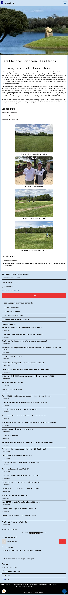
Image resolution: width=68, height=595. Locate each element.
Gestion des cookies (39, 592)
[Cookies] (4, 591)
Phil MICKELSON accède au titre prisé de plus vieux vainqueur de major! (26, 396)
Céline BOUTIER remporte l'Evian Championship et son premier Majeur (26, 369)
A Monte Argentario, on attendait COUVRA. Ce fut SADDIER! (22, 328)
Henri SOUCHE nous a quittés (12, 389)
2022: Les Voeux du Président (12, 383)
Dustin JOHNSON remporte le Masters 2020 (17, 456)
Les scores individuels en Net (10, 119)
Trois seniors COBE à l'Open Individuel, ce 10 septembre (21, 475)
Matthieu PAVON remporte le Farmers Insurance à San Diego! (23, 363)
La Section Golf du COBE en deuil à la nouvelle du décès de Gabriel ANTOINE (28, 376)
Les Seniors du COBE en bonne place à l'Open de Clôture (21, 462)
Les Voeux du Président (10, 436)
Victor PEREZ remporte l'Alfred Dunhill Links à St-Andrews (21, 502)
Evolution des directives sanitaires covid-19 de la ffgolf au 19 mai (24, 403)
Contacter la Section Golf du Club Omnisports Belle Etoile (21, 550)
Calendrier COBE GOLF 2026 (11, 307)
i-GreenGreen (30, 586)
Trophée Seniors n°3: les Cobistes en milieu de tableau (20, 482)
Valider (34, 295)
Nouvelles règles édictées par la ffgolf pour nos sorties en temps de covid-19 (29, 422)
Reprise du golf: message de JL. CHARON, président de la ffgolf (24, 449)
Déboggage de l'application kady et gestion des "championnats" (24, 416)
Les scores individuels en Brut (10, 116)
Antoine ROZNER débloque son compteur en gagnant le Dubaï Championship (28, 442)
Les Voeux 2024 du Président (12, 356)
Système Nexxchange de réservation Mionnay (16, 319)
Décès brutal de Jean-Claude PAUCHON (15, 469)
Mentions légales (27, 592)
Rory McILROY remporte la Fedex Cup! (15, 522)
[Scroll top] (64, 591)
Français (7, 575)
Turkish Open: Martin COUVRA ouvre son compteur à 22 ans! (22, 334)
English (6, 579)
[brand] (7, 2)
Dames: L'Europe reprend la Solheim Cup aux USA (19, 509)
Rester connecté (8, 286)
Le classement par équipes (9, 112)
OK (62, 541)
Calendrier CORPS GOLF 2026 (12, 311)
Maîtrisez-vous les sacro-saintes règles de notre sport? (19, 558)
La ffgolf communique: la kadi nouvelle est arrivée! (19, 409)
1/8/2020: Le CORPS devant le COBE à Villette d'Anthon (20, 489)
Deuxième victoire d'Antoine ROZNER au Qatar (17, 429)
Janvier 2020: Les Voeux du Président (15, 495)
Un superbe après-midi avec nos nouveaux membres (20, 515)
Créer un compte (5, 290)
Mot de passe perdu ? (15, 290)
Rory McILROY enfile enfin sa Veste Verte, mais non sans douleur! (24, 341)
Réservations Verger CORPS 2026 (13, 315)
